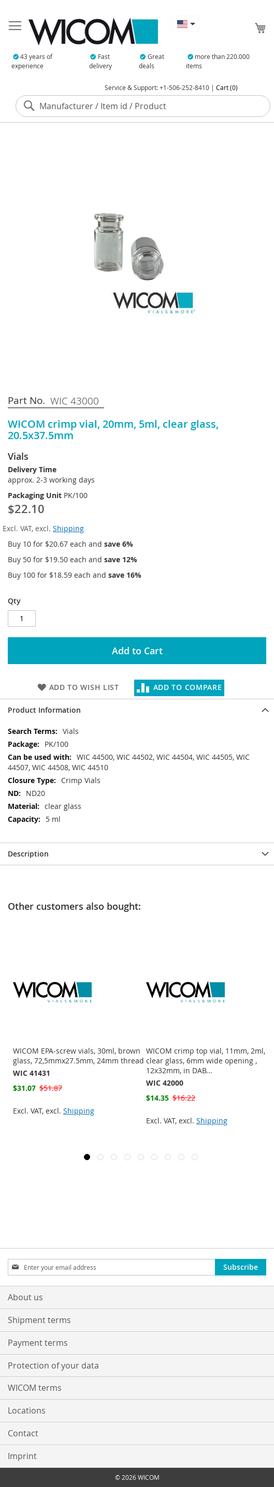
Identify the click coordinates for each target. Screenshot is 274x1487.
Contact (23, 1433)
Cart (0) (227, 87)
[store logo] (93, 32)
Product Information (44, 710)
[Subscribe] (240, 1267)
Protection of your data (53, 1365)
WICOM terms (35, 1387)
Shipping (68, 528)
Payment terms (38, 1342)
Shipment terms (39, 1320)
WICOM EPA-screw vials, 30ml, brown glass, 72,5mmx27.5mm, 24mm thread (78, 1055)
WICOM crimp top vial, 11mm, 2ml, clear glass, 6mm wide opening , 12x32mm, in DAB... (205, 1060)
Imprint (22, 1456)
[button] (185, 24)
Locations (27, 1410)
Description (28, 854)
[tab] (137, 710)
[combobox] (143, 106)
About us (25, 1297)
